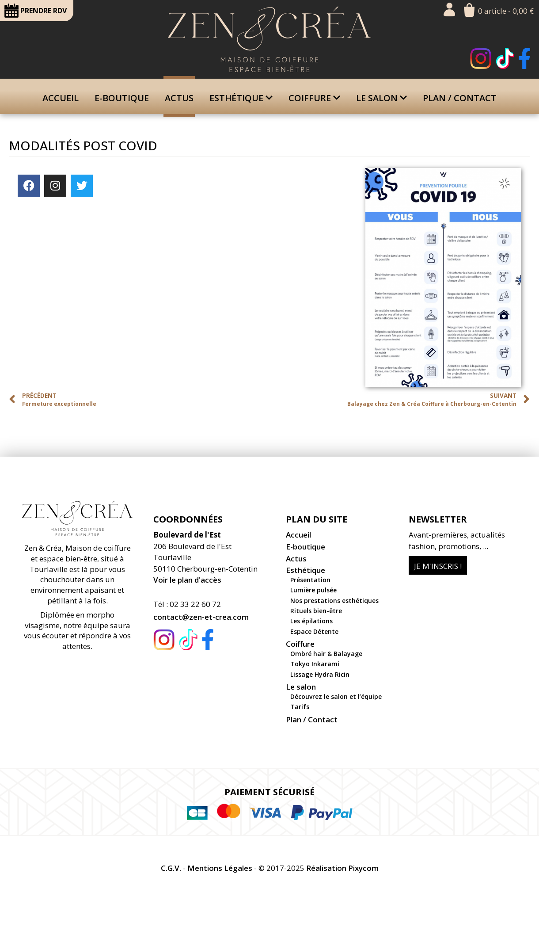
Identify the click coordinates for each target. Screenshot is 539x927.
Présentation (310, 580)
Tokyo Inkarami (314, 664)
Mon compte (449, 9)
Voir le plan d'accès (187, 580)
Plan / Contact (460, 98)
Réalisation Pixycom (342, 868)
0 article (506, 11)
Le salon (381, 98)
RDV (35, 11)
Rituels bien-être (316, 611)
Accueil (60, 98)
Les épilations (311, 621)
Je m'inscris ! (438, 566)
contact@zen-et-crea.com (201, 617)
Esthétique (241, 98)
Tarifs (299, 706)
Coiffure (314, 98)
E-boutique (122, 98)
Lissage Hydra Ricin (319, 674)
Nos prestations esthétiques (334, 600)
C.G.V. (171, 868)
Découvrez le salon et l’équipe (336, 696)
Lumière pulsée (313, 590)
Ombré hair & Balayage (326, 653)
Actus (179, 98)
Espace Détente (314, 631)
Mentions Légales (219, 868)
